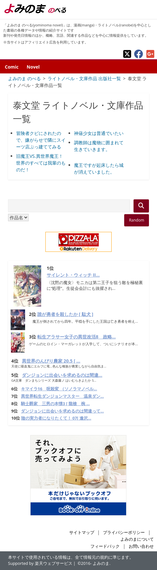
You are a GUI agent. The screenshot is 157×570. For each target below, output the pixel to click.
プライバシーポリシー (124, 532)
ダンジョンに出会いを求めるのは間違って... (62, 411)
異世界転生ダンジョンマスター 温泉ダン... (62, 396)
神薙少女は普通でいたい (99, 133)
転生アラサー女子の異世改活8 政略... (76, 337)
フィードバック (105, 546)
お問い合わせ (141, 546)
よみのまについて (137, 539)
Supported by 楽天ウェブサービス (40, 563)
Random (136, 220)
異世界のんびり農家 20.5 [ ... (51, 361)
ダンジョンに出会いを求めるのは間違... (62, 375)
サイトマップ (81, 532)
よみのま (101, 563)
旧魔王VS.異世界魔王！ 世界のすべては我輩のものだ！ (41, 163)
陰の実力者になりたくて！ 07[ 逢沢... (56, 418)
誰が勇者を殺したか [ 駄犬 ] (65, 314)
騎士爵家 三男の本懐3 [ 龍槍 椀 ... (55, 403)
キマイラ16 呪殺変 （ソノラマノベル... (59, 389)
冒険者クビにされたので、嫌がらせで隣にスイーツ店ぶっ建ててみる (41, 140)
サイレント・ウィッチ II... (73, 275)
